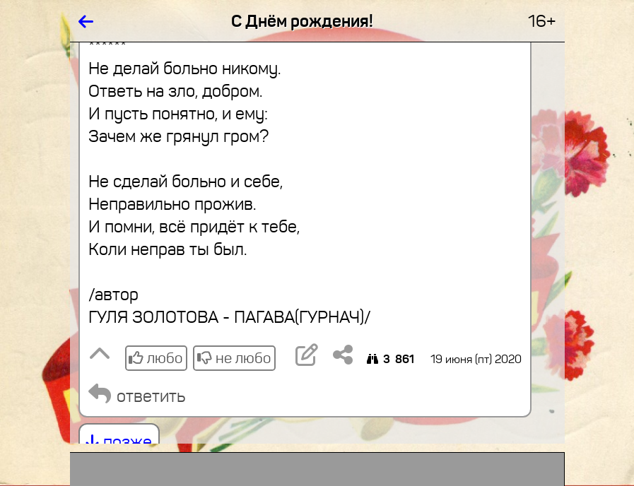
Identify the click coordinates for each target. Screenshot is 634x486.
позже (119, 442)
